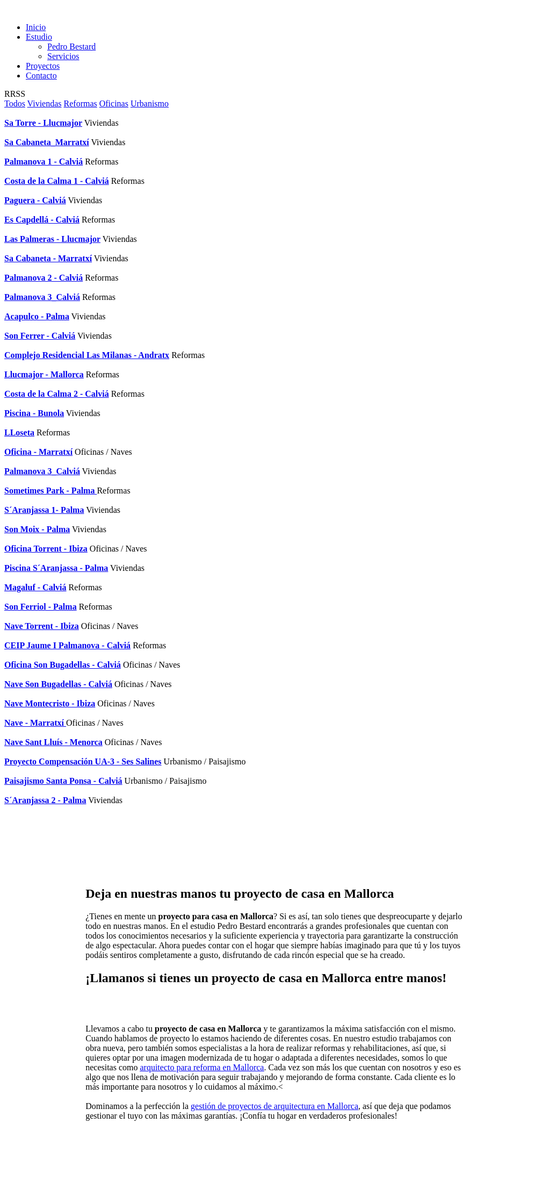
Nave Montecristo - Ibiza (49, 703)
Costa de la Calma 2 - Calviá (56, 393)
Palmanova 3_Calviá (42, 297)
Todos (14, 103)
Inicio (36, 27)
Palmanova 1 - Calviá (43, 161)
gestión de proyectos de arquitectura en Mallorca (274, 1106)
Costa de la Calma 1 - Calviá (56, 180)
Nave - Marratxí (35, 722)
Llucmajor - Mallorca (44, 374)
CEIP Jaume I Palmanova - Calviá (67, 645)
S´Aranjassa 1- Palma (44, 509)
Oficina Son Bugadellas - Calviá (62, 664)
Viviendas (44, 103)
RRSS (14, 93)
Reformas (80, 103)
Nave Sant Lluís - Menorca (53, 742)
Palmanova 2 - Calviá (43, 277)
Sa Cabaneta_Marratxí (46, 142)
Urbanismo (150, 103)
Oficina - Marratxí (38, 451)
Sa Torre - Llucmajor (43, 122)
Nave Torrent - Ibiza (41, 626)
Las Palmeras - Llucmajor (52, 239)
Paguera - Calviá (35, 200)
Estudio (39, 36)
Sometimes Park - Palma (50, 490)
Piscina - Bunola (34, 413)
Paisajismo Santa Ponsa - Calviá (63, 780)
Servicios (63, 56)
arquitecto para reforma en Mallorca (202, 1067)
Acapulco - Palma (36, 316)
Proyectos (43, 65)
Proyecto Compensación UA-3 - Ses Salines (83, 761)
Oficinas (113, 103)
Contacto (41, 75)
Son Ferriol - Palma (40, 606)
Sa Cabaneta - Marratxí (48, 258)
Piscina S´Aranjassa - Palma (56, 568)
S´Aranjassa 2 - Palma (45, 800)
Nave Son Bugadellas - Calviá (58, 684)
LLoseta (19, 432)
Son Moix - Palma (37, 529)
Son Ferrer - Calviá (39, 335)
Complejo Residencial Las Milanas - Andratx (86, 355)
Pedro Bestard (71, 46)
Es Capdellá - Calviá (41, 219)
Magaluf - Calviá (35, 587)
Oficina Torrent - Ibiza (46, 548)
